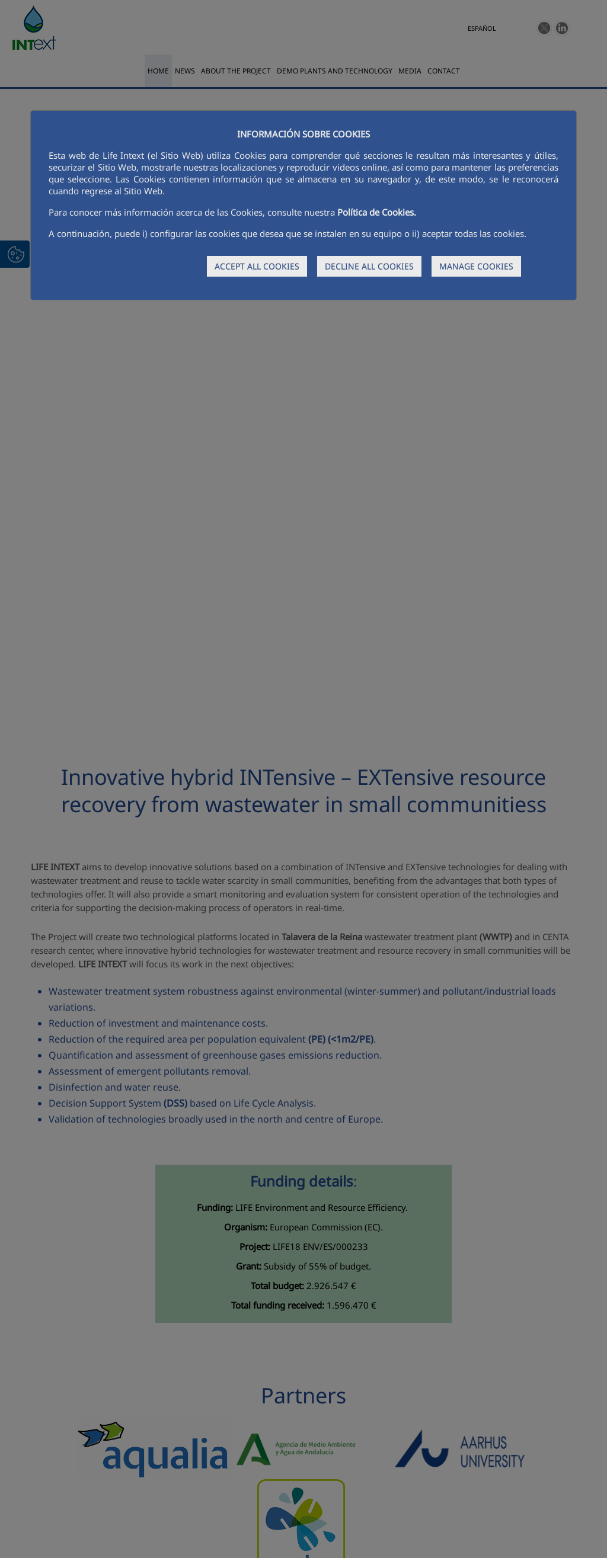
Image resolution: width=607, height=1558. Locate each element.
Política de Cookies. (376, 212)
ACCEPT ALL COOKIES (257, 266)
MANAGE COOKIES (476, 266)
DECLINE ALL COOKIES (369, 266)
